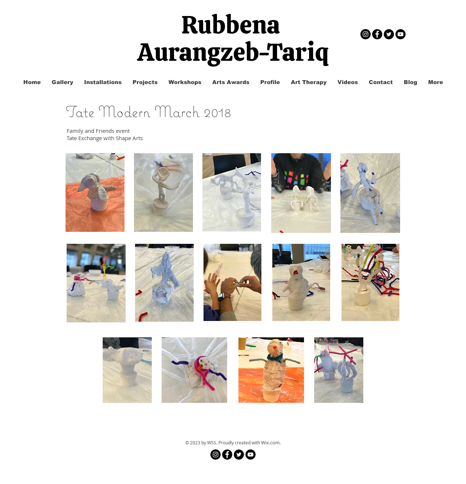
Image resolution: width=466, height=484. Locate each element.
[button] (145, 82)
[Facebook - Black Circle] (377, 34)
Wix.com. (271, 442)
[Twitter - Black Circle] (389, 34)
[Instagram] (365, 34)
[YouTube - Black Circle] (400, 34)
